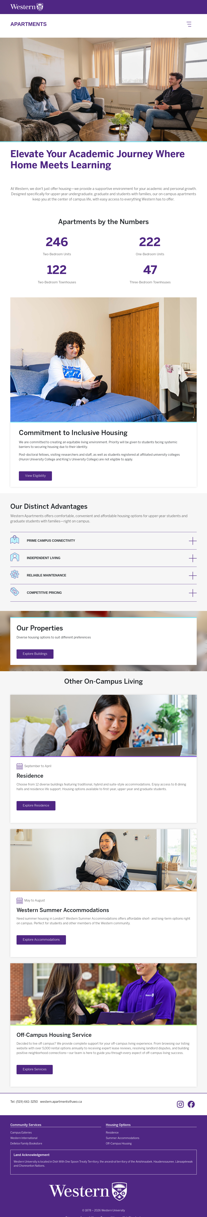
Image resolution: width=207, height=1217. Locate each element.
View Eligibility (35, 475)
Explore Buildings (35, 653)
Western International (23, 1138)
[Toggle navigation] (189, 24)
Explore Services (34, 1069)
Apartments (28, 24)
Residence (112, 1133)
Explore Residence (36, 805)
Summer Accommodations (122, 1138)
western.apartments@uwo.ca (61, 1101)
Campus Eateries (21, 1133)
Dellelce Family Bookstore (26, 1144)
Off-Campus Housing (119, 1144)
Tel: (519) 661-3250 (24, 1101)
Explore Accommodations (41, 939)
